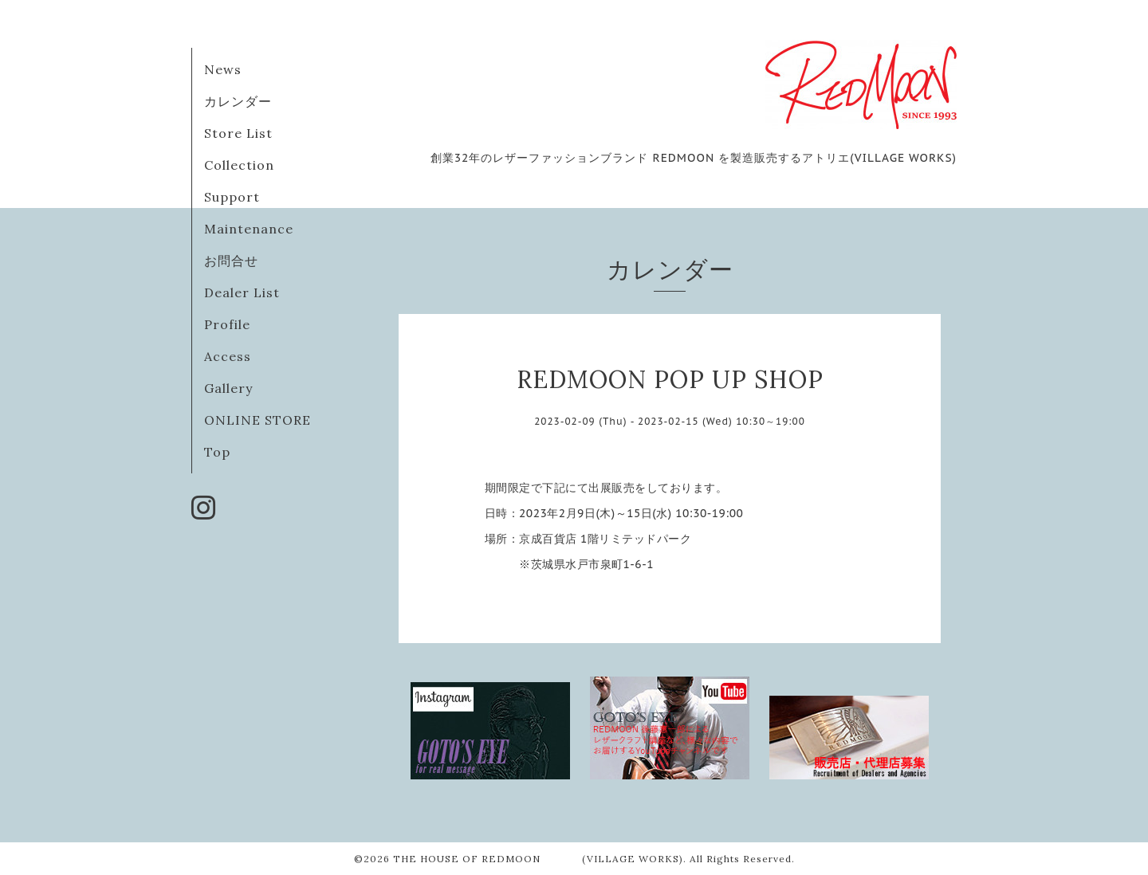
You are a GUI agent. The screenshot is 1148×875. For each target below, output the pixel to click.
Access (227, 356)
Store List (238, 133)
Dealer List (242, 292)
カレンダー (238, 101)
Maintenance (248, 229)
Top (217, 452)
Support (232, 197)
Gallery (228, 388)
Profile (227, 324)
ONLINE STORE (257, 420)
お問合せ (231, 261)
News (223, 69)
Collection (239, 165)
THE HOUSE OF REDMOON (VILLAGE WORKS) (538, 859)
